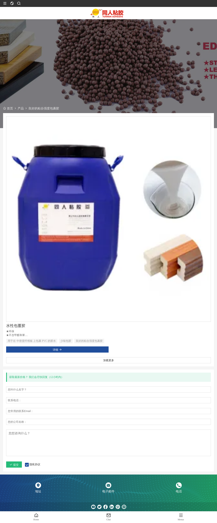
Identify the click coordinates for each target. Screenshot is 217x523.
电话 (179, 491)
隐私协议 (35, 464)
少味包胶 (65, 340)
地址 (38, 491)
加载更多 (108, 360)
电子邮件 (108, 491)
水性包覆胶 (15, 326)
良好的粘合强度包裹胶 (89, 340)
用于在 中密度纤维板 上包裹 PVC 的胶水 (32, 340)
